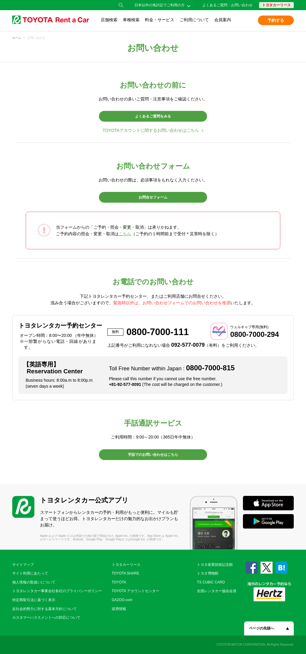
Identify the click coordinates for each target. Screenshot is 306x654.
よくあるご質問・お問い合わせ (227, 5)
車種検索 (131, 19)
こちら (125, 233)
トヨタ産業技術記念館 (215, 565)
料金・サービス (159, 19)
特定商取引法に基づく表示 (33, 600)
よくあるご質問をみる (153, 116)
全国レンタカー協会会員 (216, 591)
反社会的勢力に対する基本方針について (44, 609)
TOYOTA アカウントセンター (135, 591)
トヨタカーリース (276, 5)
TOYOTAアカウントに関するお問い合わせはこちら (150, 130)
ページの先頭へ (261, 628)
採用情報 (119, 609)
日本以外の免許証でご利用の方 (159, 5)
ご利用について (194, 19)
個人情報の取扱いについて (33, 582)
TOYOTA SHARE (125, 573)
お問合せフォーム (153, 197)
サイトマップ (23, 565)
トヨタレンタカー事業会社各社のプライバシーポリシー (57, 591)
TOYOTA (119, 582)
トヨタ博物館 (207, 573)
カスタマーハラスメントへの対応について (46, 617)
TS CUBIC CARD (211, 582)
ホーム (16, 37)
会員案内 (222, 19)
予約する (275, 20)
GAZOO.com (122, 600)
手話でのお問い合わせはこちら (153, 455)
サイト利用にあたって (30, 573)
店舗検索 (109, 19)
